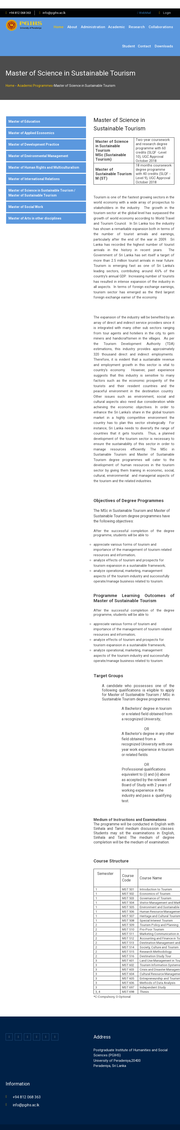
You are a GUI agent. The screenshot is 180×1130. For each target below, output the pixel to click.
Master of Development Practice (33, 136)
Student (128, 38)
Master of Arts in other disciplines (34, 210)
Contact (144, 38)
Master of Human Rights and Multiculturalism (43, 159)
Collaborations (161, 18)
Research (137, 18)
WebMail (144, 4)
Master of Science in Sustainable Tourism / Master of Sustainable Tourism (41, 184)
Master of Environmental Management (38, 147)
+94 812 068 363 (20, 4)
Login (165, 4)
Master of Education (24, 113)
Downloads (164, 38)
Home (59, 18)
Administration (93, 18)
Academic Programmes (35, 77)
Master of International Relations (34, 170)
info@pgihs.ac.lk (54, 4)
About (72, 18)
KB (79, 1123)
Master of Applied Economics (31, 124)
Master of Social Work (25, 198)
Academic (116, 18)
